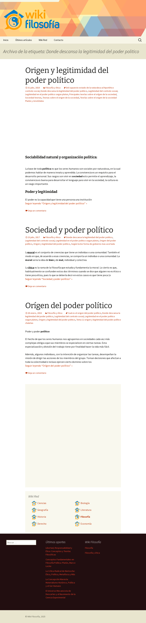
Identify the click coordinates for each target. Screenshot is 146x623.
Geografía (40, 509)
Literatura (83, 509)
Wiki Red (43, 40)
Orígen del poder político (68, 305)
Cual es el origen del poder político (84, 313)
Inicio (5, 40)
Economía (83, 523)
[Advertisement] (53, 131)
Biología (82, 503)
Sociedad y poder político (69, 230)
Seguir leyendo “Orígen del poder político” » (48, 365)
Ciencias (39, 503)
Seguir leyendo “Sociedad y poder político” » (48, 279)
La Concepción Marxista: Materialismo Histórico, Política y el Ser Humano (60, 582)
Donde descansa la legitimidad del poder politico (64, 91)
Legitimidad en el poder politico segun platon (46, 94)
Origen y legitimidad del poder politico (51, 243)
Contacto (58, 40)
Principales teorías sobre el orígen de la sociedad (93, 94)
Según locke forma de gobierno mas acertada (93, 243)
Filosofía (82, 516)
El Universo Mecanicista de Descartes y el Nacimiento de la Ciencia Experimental (60, 594)
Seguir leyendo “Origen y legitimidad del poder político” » (56, 203)
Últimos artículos (23, 40)
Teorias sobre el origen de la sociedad (61, 97)
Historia (39, 516)
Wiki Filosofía (33, 616)
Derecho (39, 523)
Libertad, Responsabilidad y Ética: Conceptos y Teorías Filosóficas (59, 551)
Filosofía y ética (52, 87)
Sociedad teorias (33, 97)
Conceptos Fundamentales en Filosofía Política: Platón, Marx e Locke (60, 563)
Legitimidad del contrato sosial (102, 91)
